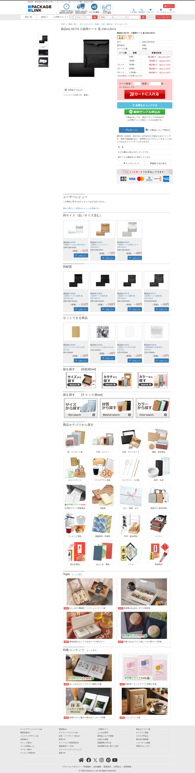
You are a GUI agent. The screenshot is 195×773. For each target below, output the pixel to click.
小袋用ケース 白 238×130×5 (74, 245)
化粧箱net (24, 739)
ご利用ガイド (103, 729)
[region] (117, 24)
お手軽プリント (61, 17)
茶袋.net (62, 739)
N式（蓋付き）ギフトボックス (115, 24)
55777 (153, 293)
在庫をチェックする (144, 105)
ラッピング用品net (27, 753)
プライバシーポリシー (71, 767)
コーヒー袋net (26, 749)
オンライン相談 (142, 733)
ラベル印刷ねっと (27, 746)
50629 (153, 345)
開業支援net (25, 733)
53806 (99, 293)
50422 (126, 345)
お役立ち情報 (103, 739)
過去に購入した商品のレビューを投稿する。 (82, 208)
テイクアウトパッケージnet (31, 729)
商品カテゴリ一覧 (143, 729)
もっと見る (77, 574)
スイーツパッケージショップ (70, 749)
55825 (126, 242)
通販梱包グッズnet (66, 746)
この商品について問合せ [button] (159, 130)
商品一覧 (28, 17)
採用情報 (127, 767)
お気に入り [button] (133, 130)
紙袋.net (62, 753)
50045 (72, 345)
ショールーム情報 (143, 743)
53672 (99, 242)
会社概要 (97, 767)
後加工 (44, 17)
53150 (72, 242)
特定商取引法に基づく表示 (108, 746)
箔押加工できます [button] (74, 90)
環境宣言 (107, 767)
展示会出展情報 (142, 739)
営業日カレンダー (143, 746)
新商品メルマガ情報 (105, 736)
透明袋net (63, 729)
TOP (63, 24)
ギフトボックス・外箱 (89, 24)
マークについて (132, 163)
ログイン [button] (169, 6)
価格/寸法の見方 (159, 163)
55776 (126, 293)
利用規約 (87, 767)
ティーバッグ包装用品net (69, 743)
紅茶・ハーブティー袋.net (69, 736)
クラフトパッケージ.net (68, 733)
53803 (72, 293)
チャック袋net (26, 743)
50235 (99, 345)
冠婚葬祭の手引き (105, 743)
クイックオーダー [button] (163, 17)
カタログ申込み (142, 736)
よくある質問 (103, 733)
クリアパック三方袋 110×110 (101, 347)
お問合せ (117, 767)
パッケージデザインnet (29, 736)
